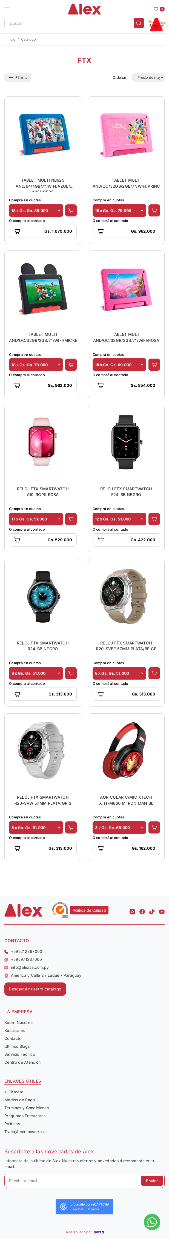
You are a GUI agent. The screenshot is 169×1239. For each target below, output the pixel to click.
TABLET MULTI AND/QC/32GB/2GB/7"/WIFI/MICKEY (43, 337)
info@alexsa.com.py (26, 967)
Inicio (11, 39)
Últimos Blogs (17, 1046)
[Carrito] (157, 9)
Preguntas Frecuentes (24, 1115)
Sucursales (14, 1030)
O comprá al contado (27, 221)
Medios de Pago (19, 1099)
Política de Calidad (89, 910)
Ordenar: (120, 77)
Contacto (13, 1038)
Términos (93, 1209)
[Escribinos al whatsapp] (152, 1222)
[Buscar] (139, 23)
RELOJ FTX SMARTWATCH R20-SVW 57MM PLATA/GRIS (43, 800)
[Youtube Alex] (162, 910)
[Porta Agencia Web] (99, 1232)
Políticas (12, 1123)
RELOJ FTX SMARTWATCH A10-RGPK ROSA (43, 491)
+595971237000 (23, 959)
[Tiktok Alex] (152, 910)
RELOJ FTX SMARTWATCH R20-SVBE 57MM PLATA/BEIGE (126, 646)
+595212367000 (23, 951)
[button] (7, 9)
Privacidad (77, 1209)
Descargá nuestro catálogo (35, 989)
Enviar (152, 1180)
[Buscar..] (75, 23)
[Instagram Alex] (132, 910)
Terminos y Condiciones (26, 1107)
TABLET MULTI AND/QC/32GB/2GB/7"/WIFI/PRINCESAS (126, 183)
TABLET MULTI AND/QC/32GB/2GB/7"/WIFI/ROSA (126, 337)
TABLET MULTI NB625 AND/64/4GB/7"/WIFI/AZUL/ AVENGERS (43, 185)
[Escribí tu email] (84, 1181)
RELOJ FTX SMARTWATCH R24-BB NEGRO (43, 646)
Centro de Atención (22, 1062)
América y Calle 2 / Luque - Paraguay (42, 975)
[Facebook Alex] (142, 910)
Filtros (18, 77)
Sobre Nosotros (18, 1022)
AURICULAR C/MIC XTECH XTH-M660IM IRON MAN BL (126, 800)
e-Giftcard (14, 1091)
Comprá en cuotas (25, 200)
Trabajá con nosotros (24, 1131)
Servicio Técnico (19, 1054)
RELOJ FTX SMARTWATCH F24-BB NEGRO (126, 491)
